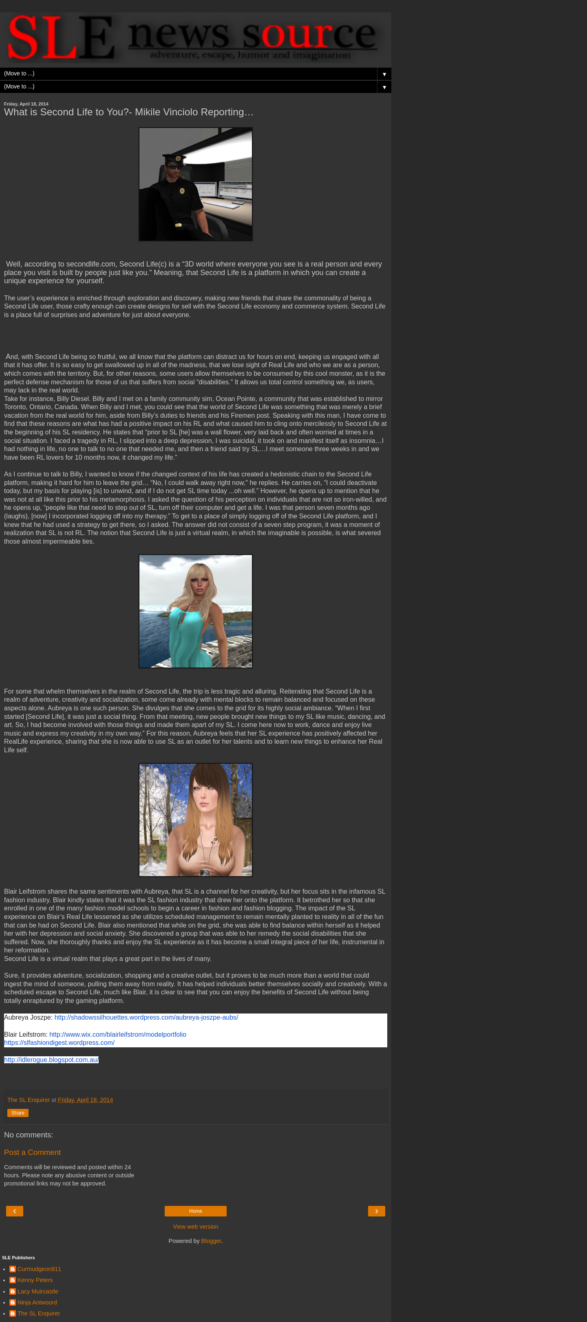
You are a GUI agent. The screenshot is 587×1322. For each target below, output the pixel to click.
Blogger (211, 1241)
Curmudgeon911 (39, 1269)
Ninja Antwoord (37, 1302)
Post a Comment (32, 1152)
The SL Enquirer (39, 1313)
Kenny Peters (35, 1280)
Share (17, 1113)
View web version (195, 1226)
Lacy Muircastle (38, 1291)
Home (195, 1211)
